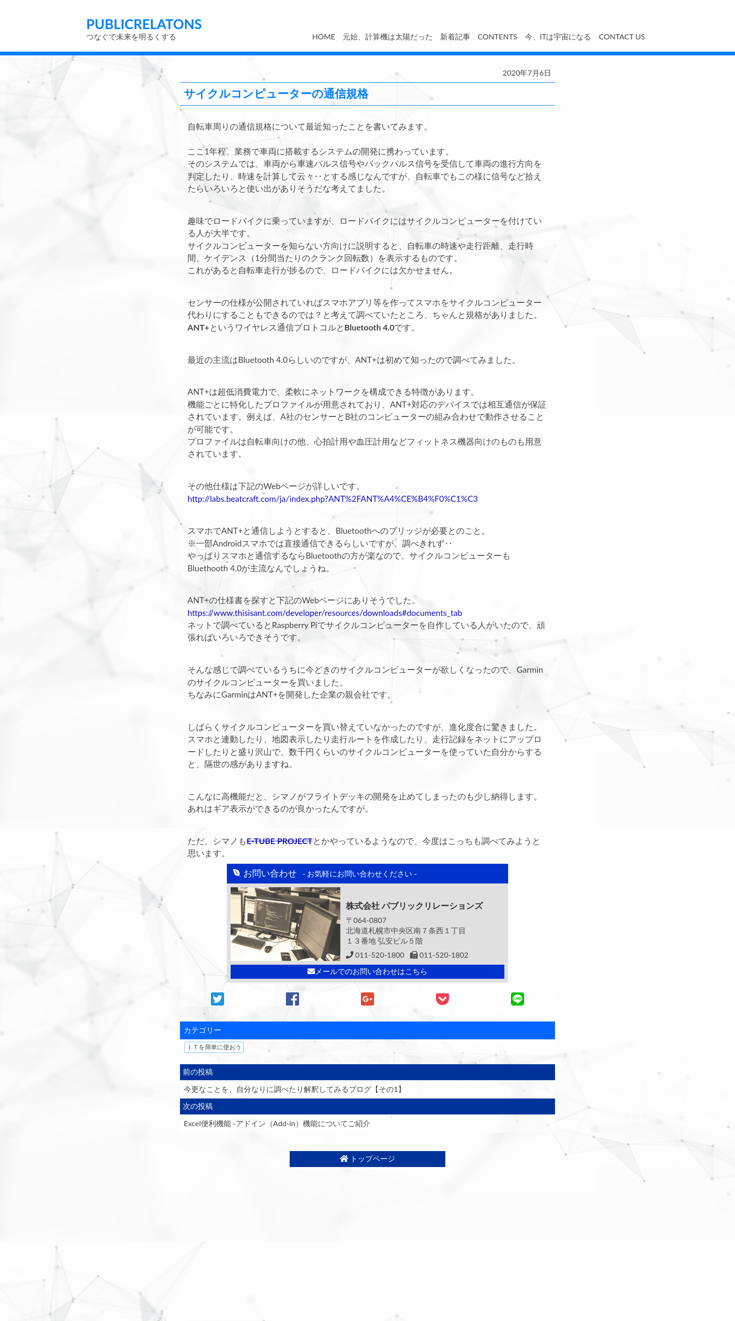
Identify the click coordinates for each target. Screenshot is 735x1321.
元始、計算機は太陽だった (388, 36)
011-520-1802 (439, 954)
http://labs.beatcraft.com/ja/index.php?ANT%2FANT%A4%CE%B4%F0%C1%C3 (333, 499)
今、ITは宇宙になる (558, 36)
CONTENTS (497, 36)
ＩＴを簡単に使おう (214, 1047)
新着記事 (455, 36)
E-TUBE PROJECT (280, 841)
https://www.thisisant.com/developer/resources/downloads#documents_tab (325, 613)
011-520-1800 (375, 954)
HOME (323, 36)
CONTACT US (622, 36)
